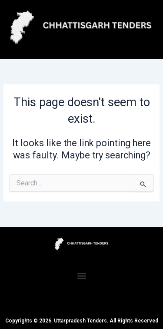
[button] (81, 276)
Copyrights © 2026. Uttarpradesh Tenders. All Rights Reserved (81, 321)
